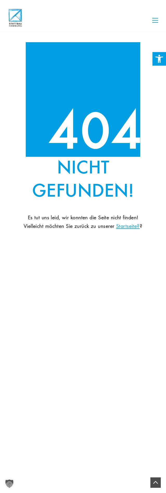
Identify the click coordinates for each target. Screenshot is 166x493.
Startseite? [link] (128, 226)
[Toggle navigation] (155, 20)
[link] (159, 59)
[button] (9, 483)
